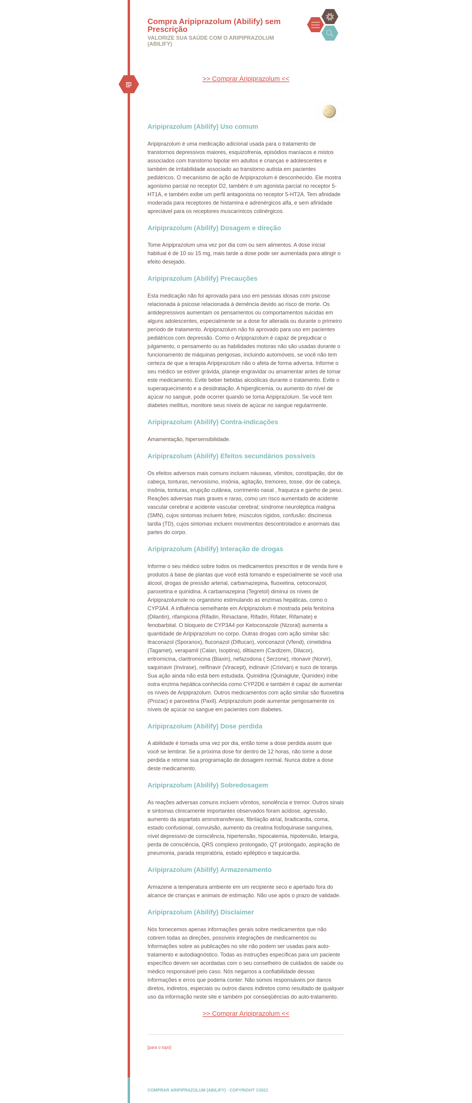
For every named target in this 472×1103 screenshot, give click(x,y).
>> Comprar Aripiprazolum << (246, 78)
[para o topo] (159, 1047)
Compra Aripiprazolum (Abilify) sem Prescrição (214, 25)
